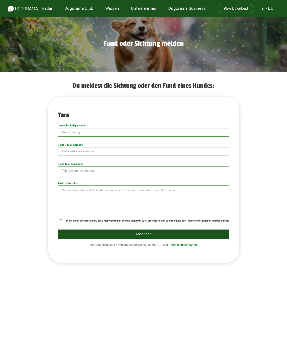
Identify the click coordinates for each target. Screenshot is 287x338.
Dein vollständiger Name (72, 125)
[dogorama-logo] (23, 9)
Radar (47, 8)
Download (236, 8)
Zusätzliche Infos (68, 183)
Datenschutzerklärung (183, 245)
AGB (159, 245)
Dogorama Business (187, 8)
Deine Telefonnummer (70, 164)
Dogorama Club (78, 8)
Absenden (143, 234)
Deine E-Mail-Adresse (71, 144)
